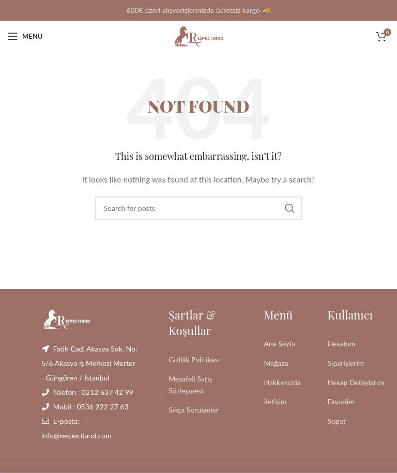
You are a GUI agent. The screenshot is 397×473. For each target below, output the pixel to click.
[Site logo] (198, 35)
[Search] (198, 208)
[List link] (209, 359)
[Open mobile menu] (25, 36)
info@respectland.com (76, 435)
